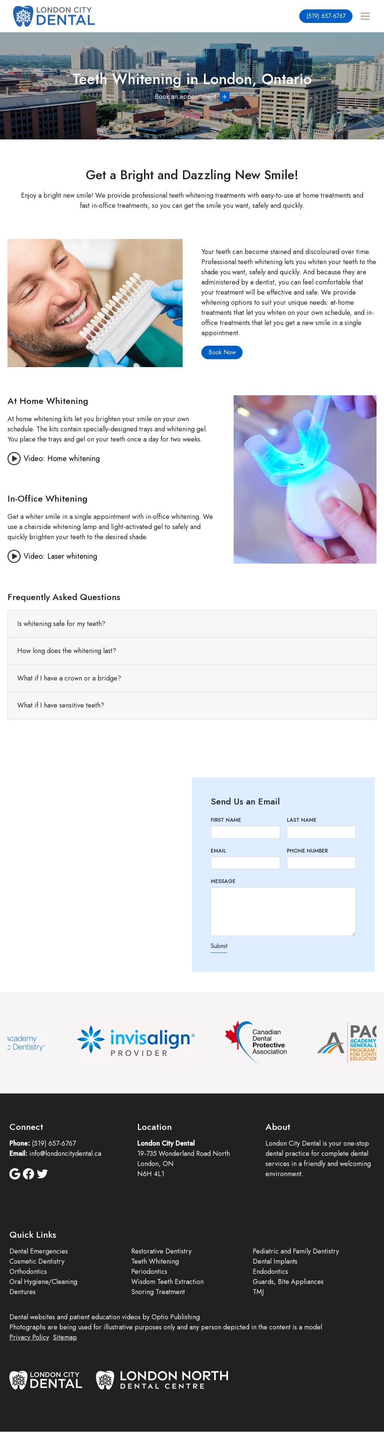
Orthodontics (28, 1271)
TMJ (258, 1292)
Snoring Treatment (158, 1292)
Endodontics (270, 1271)
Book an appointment (185, 96)
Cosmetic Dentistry (36, 1261)
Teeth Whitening (155, 1261)
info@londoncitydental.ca (65, 1153)
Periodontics (149, 1271)
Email (218, 850)
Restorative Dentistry (161, 1251)
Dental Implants (275, 1261)
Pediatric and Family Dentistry (296, 1251)
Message (223, 881)
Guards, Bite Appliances (288, 1282)
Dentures (22, 1292)
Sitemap (65, 1337)
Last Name (301, 820)
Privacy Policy (29, 1337)
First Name (226, 820)
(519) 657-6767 (326, 16)
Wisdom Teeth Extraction (167, 1282)
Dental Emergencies (38, 1251)
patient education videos (105, 1317)
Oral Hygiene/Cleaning (43, 1282)
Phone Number (307, 850)
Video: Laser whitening (60, 556)
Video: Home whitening (62, 458)
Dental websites (32, 1317)
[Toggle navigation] (365, 16)
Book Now (222, 352)
